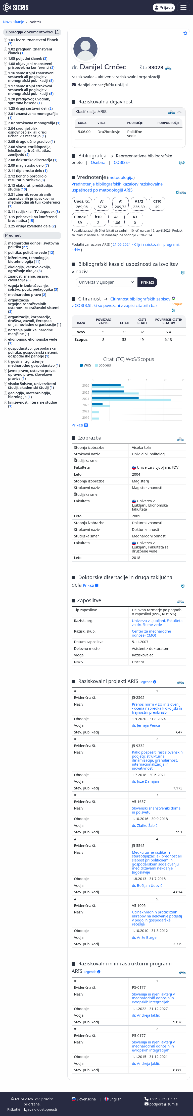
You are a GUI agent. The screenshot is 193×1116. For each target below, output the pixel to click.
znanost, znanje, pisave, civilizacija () (28, 278)
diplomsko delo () (31, 170)
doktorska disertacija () (37, 159)
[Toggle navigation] (183, 7)
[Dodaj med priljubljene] (185, 33)
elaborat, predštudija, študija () (30, 187)
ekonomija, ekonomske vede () (32, 341)
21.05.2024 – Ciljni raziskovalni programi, (146, 244)
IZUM (20, 1098)
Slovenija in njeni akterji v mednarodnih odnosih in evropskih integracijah (153, 998)
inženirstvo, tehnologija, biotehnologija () (29, 259)
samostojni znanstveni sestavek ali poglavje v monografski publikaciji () (31, 77)
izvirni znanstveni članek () (33, 41)
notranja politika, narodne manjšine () (30, 332)
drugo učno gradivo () (35, 141)
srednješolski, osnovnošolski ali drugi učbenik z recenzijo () (27, 132)
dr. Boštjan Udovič (147, 885)
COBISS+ (122, 162)
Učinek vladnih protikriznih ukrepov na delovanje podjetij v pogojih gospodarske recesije (157, 918)
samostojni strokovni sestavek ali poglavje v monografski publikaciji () (31, 90)
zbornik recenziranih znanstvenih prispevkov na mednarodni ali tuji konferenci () (34, 200)
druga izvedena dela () (36, 226)
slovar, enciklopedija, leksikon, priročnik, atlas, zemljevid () (30, 150)
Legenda (148, 682)
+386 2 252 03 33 (160, 1098)
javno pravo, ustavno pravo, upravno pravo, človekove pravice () (32, 374)
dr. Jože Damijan (146, 781)
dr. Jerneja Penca (146, 725)
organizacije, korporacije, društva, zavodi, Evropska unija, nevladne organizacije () (34, 321)
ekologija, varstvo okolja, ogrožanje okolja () (29, 269)
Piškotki (14, 1109)
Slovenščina (84, 1099)
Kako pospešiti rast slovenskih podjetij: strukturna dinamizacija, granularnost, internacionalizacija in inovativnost (157, 760)
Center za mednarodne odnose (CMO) (151, 633)
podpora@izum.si (161, 1104)
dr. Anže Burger (145, 937)
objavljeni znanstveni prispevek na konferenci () (31, 65)
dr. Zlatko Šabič (145, 825)
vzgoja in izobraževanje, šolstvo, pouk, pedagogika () (33, 287)
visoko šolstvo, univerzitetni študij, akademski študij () (32, 385)
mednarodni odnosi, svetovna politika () (33, 245)
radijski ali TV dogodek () (38, 211)
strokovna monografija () (38, 122)
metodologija (120, 177)
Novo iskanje (13, 21)
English (113, 1099)
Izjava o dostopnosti (40, 1109)
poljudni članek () (31, 58)
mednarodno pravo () (27, 294)
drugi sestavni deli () (34, 108)
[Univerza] (107, 282)
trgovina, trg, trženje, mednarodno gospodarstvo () (34, 363)
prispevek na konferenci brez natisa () (32, 218)
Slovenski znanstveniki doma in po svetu (156, 810)
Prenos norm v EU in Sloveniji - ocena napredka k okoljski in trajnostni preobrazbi (157, 708)
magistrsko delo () (32, 165)
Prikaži (147, 282)
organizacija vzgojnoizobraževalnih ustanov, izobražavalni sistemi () (33, 306)
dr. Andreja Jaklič (146, 1015)
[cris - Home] (15, 7)
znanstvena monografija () (33, 115)
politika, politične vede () (31, 252)
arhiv (76, 249)
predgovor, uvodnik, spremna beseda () (29, 101)
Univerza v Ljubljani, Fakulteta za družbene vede (157, 622)
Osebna (99, 162)
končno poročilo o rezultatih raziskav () (27, 178)
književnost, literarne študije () (32, 404)
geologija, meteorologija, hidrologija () (29, 395)
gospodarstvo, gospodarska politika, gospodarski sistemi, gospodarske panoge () (33, 352)
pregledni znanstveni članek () (30, 51)
